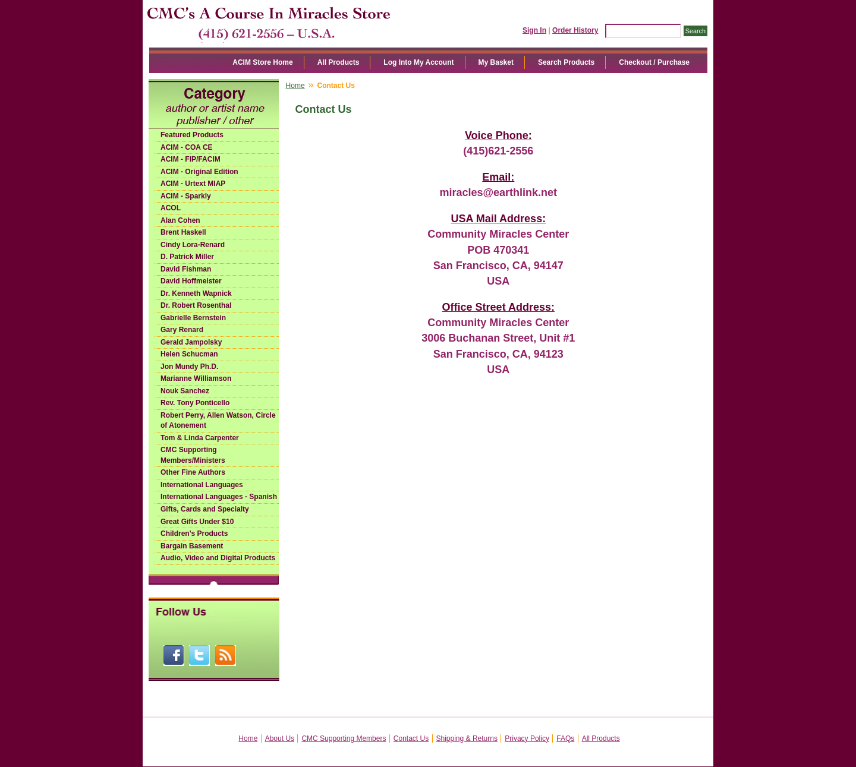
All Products (338, 62)
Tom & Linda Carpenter (199, 438)
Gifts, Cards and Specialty (204, 509)
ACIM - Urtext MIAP (192, 183)
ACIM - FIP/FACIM (190, 159)
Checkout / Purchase (654, 62)
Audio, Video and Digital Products (217, 558)
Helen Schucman (189, 354)
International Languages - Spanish (218, 497)
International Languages (201, 485)
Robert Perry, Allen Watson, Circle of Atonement (218, 420)
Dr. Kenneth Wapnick (196, 293)
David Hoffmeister (191, 281)
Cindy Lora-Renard (192, 245)
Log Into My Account (418, 62)
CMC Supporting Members (343, 738)
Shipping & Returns (467, 738)
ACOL (170, 208)
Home (295, 85)
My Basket (496, 62)
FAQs (565, 738)
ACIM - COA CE (186, 147)
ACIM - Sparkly (185, 196)
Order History (575, 30)
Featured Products (192, 135)
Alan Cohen (180, 220)
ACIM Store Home (262, 62)
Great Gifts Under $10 (197, 521)
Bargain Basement (191, 546)
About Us (279, 738)
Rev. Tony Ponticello (194, 403)
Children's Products (194, 533)
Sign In (534, 30)
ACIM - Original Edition (199, 172)
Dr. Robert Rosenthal (195, 305)
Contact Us (411, 738)
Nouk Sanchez (184, 391)
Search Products (566, 62)
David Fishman (185, 269)
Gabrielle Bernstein (193, 318)
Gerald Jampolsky (191, 342)
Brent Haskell (183, 232)
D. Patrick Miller (187, 256)
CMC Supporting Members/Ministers (192, 455)
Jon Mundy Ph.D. (189, 366)
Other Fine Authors (192, 472)
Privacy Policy (527, 738)
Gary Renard (181, 330)
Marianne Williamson (195, 378)
